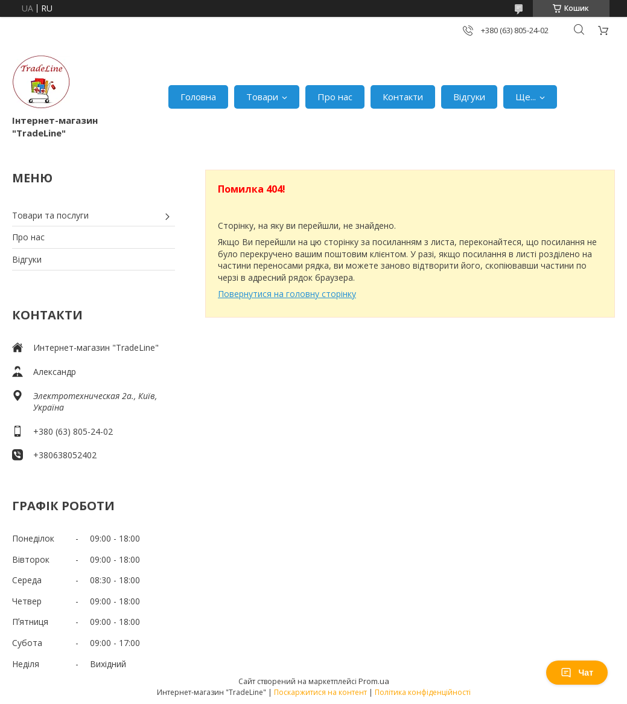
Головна (198, 97)
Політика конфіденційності (423, 692)
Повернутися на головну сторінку (287, 293)
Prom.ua (373, 681)
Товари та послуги (50, 215)
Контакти (403, 97)
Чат (577, 672)
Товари (262, 97)
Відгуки (469, 97)
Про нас (334, 97)
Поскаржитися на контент (320, 692)
